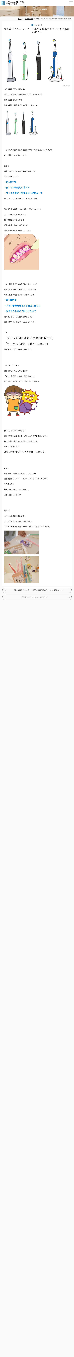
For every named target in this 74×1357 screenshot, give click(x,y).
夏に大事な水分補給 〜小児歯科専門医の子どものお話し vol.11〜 (39, 590)
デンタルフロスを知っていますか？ (34, 597)
